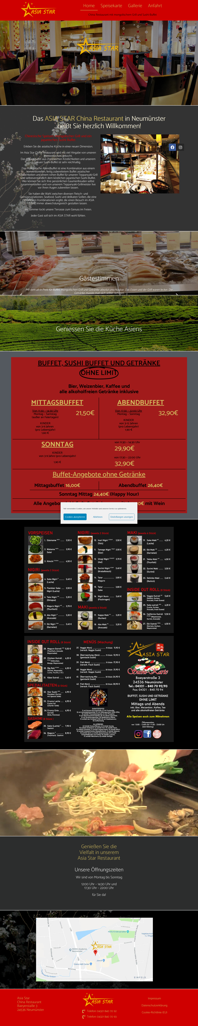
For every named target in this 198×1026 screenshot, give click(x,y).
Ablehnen (97, 516)
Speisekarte (111, 6)
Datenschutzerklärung (154, 1005)
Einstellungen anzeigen (122, 516)
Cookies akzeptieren (75, 516)
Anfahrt (155, 6)
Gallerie (135, 6)
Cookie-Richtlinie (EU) (154, 1012)
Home (89, 6)
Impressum (154, 998)
